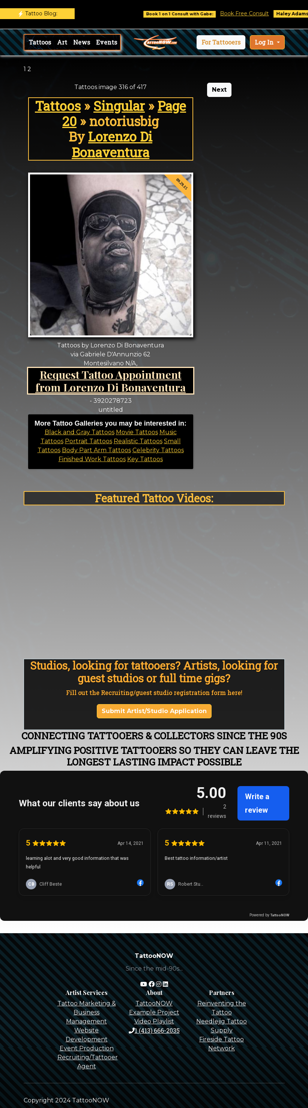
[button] (221, 42)
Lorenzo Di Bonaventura (112, 144)
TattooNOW (154, 1003)
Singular (119, 105)
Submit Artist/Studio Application (154, 711)
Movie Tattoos (137, 432)
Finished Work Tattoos (92, 459)
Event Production (87, 1048)
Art (62, 42)
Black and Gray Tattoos (79, 432)
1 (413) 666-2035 (154, 1030)
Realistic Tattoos (138, 441)
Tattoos (40, 42)
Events (106, 42)
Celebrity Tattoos (158, 450)
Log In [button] (265, 42)
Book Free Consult (252, 13)
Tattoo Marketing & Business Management (86, 1012)
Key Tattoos (145, 459)
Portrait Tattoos (88, 441)
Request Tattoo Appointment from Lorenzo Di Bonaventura (110, 380)
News (81, 42)
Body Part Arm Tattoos (96, 450)
